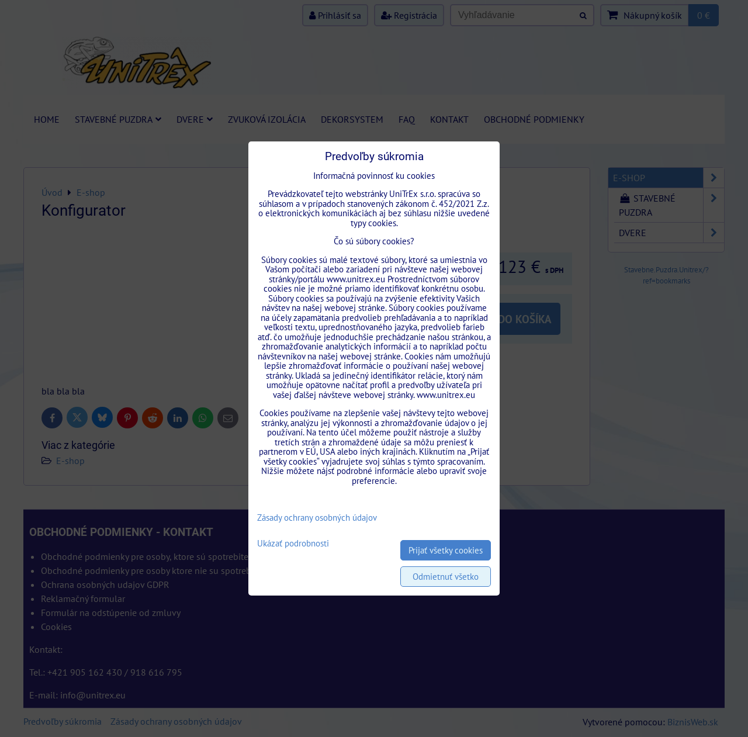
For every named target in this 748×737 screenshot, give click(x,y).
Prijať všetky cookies (445, 550)
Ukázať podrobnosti (293, 544)
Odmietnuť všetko (446, 576)
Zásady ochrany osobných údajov (317, 517)
